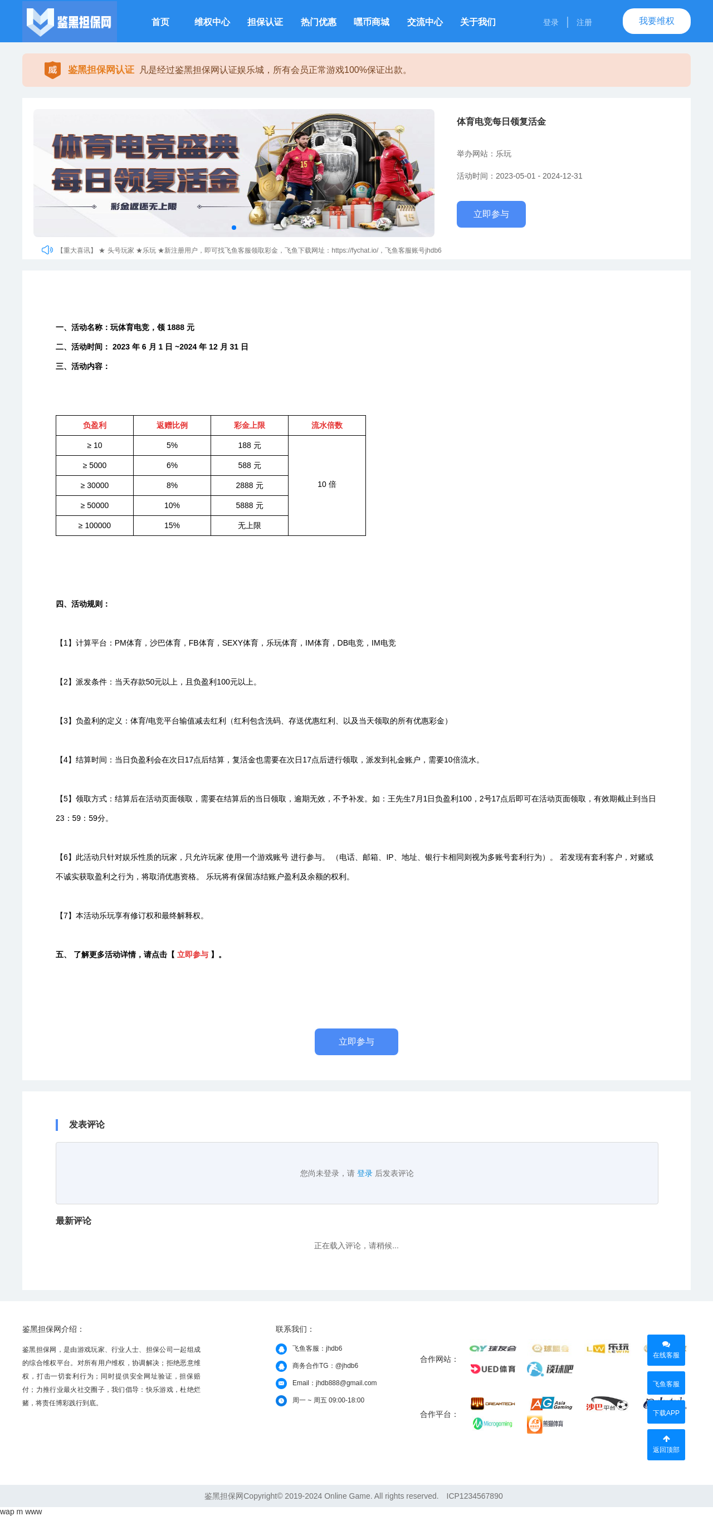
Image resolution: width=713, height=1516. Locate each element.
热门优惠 (318, 22)
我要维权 (657, 21)
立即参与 (491, 214)
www (33, 1511)
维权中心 (212, 22)
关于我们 (478, 22)
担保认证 (265, 22)
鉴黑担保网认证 (101, 70)
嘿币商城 (371, 22)
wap (7, 1511)
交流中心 (425, 22)
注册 (584, 22)
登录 (551, 22)
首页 (160, 22)
